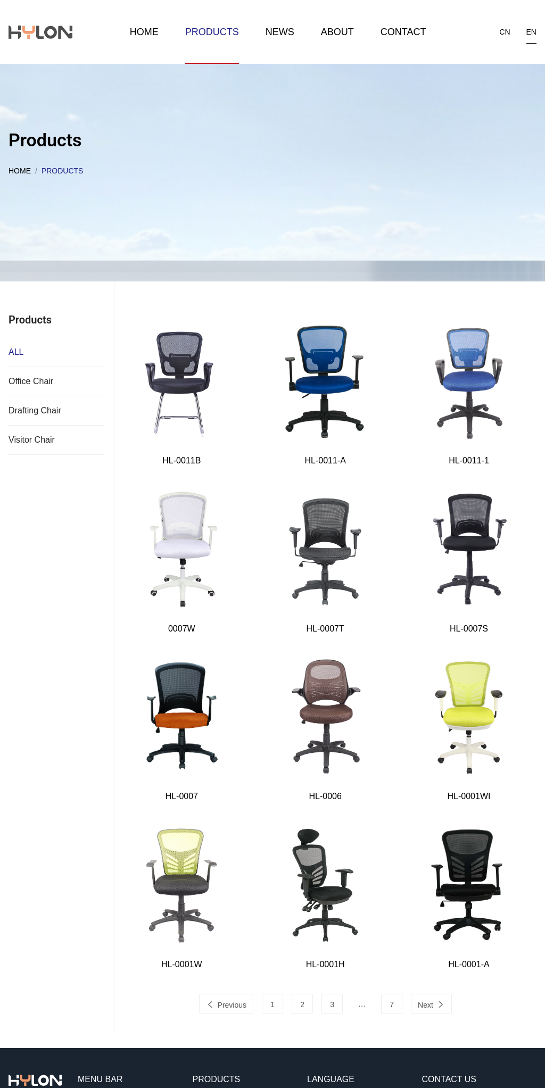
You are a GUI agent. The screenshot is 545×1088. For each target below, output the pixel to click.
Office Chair (31, 381)
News (280, 32)
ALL (16, 351)
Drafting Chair (35, 410)
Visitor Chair (32, 439)
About (337, 32)
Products (212, 32)
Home (144, 32)
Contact (403, 32)
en (531, 32)
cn (504, 32)
